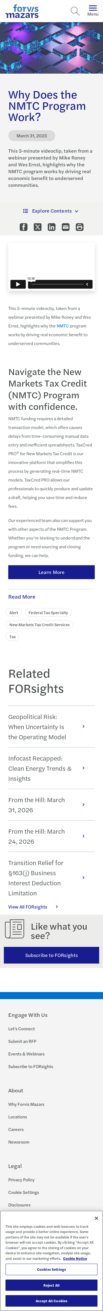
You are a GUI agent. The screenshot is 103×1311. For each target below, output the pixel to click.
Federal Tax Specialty (48, 612)
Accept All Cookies (51, 1300)
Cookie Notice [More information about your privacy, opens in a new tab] (75, 1258)
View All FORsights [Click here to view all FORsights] (36, 906)
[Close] (96, 1218)
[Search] (75, 11)
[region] (51, 1261)
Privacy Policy (21, 1179)
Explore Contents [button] (47, 210)
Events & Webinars (26, 1054)
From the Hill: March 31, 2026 (49, 804)
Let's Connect (21, 1028)
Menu (93, 11)
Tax (12, 636)
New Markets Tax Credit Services (39, 624)
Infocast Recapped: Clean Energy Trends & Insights (49, 768)
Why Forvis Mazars (26, 1104)
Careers (16, 1129)
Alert (13, 612)
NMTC (63, 326)
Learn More (51, 572)
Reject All (51, 1285)
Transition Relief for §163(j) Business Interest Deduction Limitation (49, 877)
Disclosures (19, 1205)
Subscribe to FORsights (51, 955)
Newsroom (18, 1142)
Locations (17, 1116)
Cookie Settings (23, 1192)
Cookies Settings (51, 1269)
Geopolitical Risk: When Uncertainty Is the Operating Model (49, 726)
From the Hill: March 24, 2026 (49, 836)
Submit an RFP (22, 1041)
